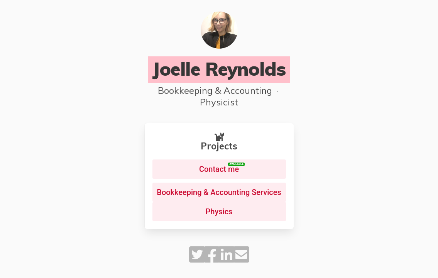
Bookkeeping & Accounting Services (219, 192)
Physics (219, 211)
